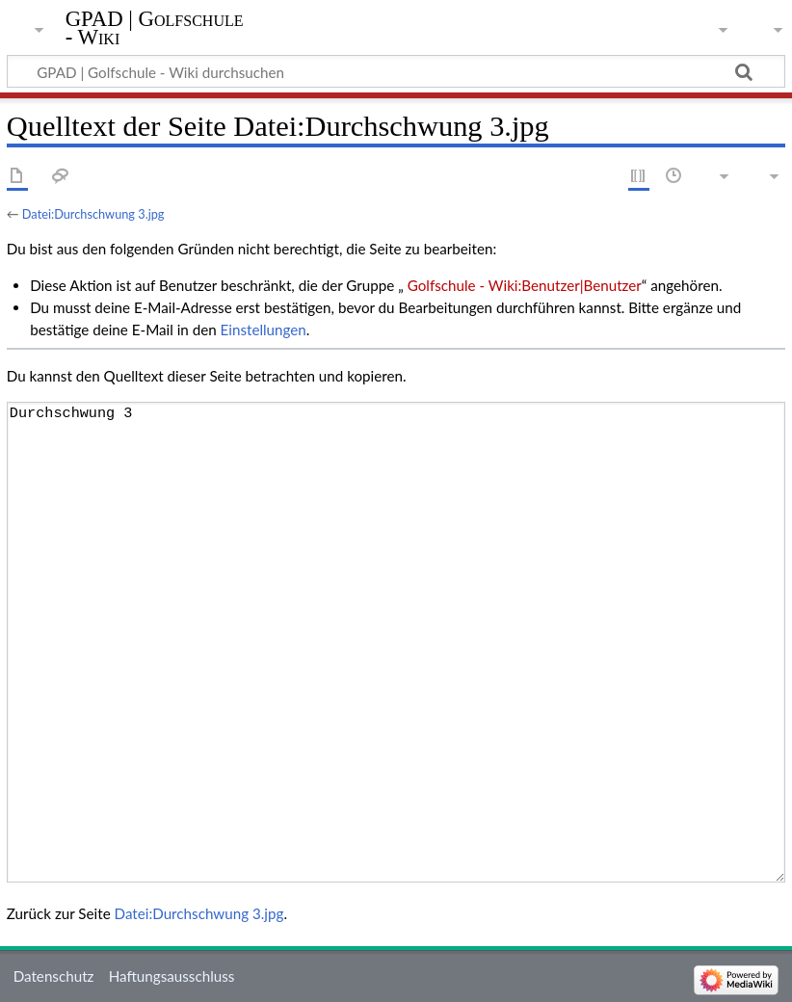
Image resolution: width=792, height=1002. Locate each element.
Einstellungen (263, 329)
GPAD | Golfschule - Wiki (155, 28)
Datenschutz (53, 976)
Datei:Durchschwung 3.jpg (93, 214)
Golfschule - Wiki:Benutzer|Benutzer (523, 285)
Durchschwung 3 (396, 642)
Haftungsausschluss (172, 976)
